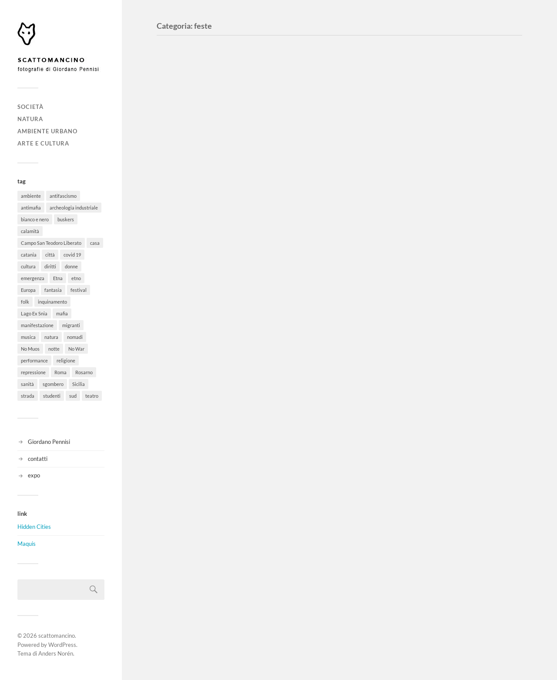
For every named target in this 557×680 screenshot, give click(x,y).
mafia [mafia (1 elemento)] (62, 313)
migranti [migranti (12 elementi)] (71, 325)
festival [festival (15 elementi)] (78, 290)
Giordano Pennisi (49, 441)
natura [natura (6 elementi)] (51, 337)
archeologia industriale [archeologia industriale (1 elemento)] (74, 207)
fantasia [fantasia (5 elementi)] (53, 290)
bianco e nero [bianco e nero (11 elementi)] (35, 219)
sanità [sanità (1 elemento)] (27, 384)
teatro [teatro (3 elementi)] (91, 396)
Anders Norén (55, 653)
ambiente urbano (47, 131)
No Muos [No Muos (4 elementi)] (30, 349)
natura (30, 118)
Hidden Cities (34, 526)
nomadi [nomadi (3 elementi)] (75, 337)
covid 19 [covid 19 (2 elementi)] (72, 254)
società (30, 106)
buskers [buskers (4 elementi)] (65, 219)
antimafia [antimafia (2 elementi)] (31, 207)
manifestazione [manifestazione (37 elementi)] (37, 325)
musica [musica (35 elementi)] (28, 337)
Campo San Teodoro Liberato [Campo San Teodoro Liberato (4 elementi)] (51, 243)
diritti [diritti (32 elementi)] (50, 266)
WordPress (62, 644)
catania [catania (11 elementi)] (29, 254)
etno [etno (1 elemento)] (76, 278)
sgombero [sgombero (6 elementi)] (53, 384)
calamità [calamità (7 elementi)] (30, 231)
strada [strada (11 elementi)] (27, 396)
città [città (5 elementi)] (50, 254)
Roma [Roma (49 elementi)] (60, 372)
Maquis (26, 543)
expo (34, 475)
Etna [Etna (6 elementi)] (58, 278)
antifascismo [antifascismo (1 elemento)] (63, 196)
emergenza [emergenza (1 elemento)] (32, 278)
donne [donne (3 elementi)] (71, 266)
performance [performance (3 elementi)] (34, 360)
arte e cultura (43, 143)
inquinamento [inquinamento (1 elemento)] (52, 301)
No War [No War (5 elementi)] (76, 349)
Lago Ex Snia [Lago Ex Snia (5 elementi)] (34, 313)
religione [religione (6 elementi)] (66, 360)
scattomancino (56, 635)
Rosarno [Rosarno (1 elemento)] (84, 372)
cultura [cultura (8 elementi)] (28, 266)
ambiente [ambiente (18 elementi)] (31, 196)
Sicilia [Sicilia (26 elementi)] (78, 384)
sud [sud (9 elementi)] (73, 396)
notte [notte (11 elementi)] (54, 349)
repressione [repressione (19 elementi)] (33, 372)
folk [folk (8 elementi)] (25, 301)
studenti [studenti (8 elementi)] (51, 396)
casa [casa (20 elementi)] (95, 243)
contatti (37, 458)
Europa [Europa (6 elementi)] (28, 290)
